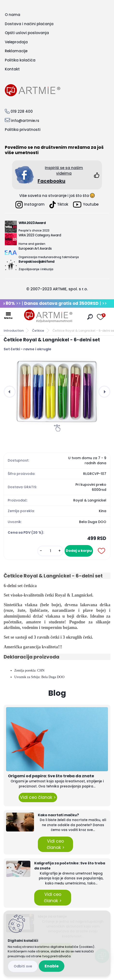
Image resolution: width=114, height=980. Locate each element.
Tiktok (58, 204)
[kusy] (50, 551)
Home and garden (32, 244)
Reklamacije (16, 50)
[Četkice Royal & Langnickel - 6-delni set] (57, 392)
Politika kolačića (20, 60)
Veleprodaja (16, 42)
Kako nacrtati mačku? (58, 815)
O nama (12, 14)
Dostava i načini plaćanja (29, 23)
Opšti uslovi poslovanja (27, 32)
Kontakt (12, 69)
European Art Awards (35, 248)
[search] (90, 317)
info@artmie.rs (25, 120)
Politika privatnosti (22, 129)
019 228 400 (22, 111)
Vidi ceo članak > (38, 797)
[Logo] (48, 316)
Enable (52, 966)
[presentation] (10, 392)
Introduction (14, 330)
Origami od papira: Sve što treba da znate (51, 776)
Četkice (38, 330)
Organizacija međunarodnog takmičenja (49, 257)
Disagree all (23, 966)
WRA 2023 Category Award (40, 235)
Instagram (30, 204)
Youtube (86, 205)
